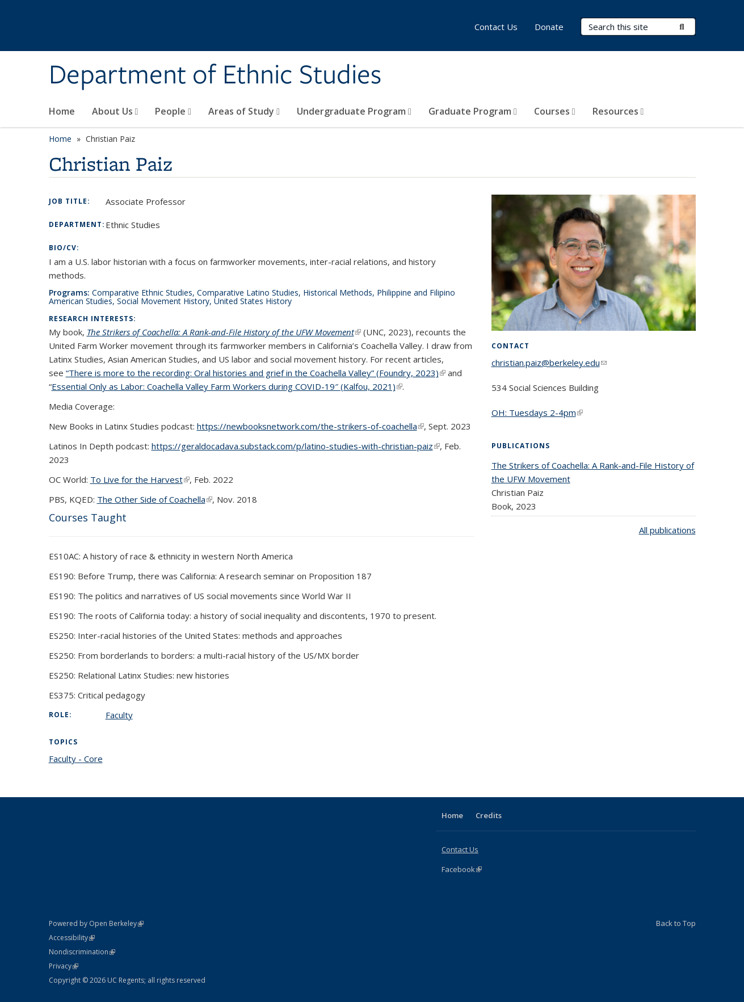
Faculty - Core (76, 758)
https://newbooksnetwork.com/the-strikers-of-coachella (310, 426)
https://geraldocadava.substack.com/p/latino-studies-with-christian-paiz (296, 446)
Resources (618, 111)
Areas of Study (244, 111)
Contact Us (496, 26)
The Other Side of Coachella (154, 499)
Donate (549, 26)
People (173, 111)
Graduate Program (472, 111)
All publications (667, 530)
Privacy (63, 966)
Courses (554, 111)
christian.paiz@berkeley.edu (549, 362)
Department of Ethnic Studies (215, 75)
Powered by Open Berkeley (96, 923)
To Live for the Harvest (140, 479)
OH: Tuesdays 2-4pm (537, 412)
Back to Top (676, 923)
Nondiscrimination (82, 952)
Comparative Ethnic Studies (142, 292)
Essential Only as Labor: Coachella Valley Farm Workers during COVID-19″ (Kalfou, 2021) (227, 386)
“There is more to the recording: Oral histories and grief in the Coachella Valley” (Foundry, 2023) (255, 372)
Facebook (462, 869)
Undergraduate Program (354, 111)
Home (62, 111)
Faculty (119, 715)
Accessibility (72, 937)
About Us (115, 111)
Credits (489, 815)
